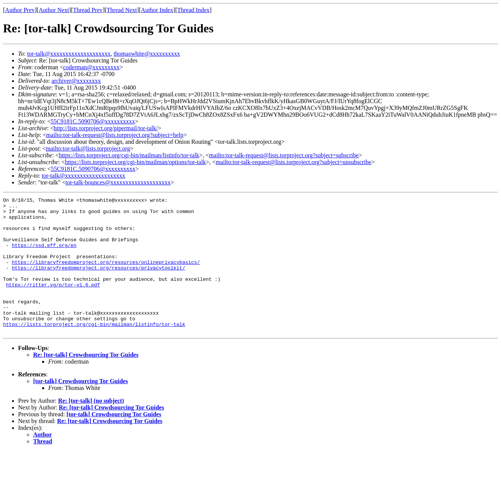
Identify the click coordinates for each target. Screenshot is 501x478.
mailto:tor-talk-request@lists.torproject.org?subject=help (114, 135)
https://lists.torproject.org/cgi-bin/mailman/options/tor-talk (135, 162)
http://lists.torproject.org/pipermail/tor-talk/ (105, 128)
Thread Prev (88, 10)
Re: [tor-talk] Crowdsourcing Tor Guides (85, 382)
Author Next (54, 10)
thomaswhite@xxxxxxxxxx (146, 53)
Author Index (157, 10)
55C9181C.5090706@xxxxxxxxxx (92, 121)
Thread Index (193, 10)
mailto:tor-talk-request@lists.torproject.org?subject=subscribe (284, 155)
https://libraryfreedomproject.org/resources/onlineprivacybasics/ (106, 275)
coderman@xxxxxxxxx (91, 67)
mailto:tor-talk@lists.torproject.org (88, 148)
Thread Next (122, 10)
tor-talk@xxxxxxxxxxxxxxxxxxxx (69, 53)
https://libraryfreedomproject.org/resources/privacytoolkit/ (98, 282)
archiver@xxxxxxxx (76, 81)
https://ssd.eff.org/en (44, 255)
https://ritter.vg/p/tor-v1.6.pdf (53, 302)
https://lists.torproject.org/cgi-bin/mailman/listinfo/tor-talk (129, 155)
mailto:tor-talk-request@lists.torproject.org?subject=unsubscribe (293, 162)
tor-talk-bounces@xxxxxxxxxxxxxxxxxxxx (118, 182)
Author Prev (20, 10)
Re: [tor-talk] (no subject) (91, 428)
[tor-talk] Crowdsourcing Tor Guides (80, 408)
